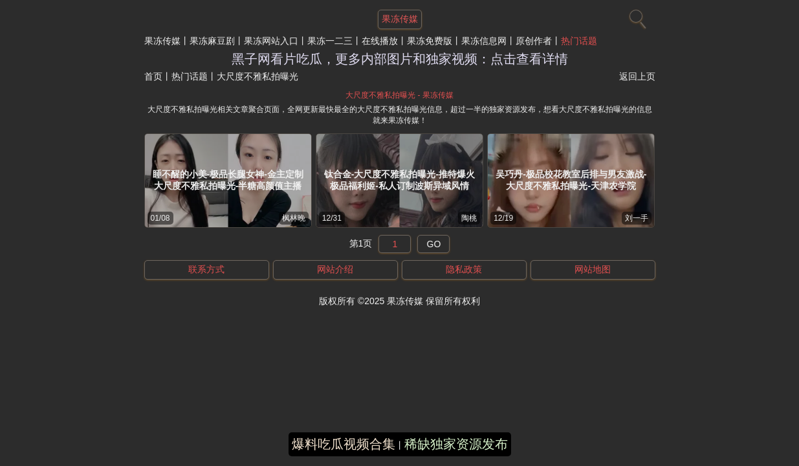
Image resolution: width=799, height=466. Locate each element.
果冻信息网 (484, 41)
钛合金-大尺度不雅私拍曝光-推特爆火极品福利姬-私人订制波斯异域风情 (399, 180)
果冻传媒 (162, 41)
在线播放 (380, 41)
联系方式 (206, 269)
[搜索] (635, 16)
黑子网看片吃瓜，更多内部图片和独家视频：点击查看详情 (400, 59)
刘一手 (636, 218)
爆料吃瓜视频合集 (343, 444)
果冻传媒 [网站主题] (400, 19)
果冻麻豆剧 (212, 41)
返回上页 (637, 76)
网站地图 (593, 269)
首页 (153, 76)
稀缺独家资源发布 (456, 444)
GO (434, 244)
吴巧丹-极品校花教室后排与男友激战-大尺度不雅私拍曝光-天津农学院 (571, 180)
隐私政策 (464, 269)
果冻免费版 (429, 41)
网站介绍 (335, 269)
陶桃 (469, 218)
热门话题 (579, 41)
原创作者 (534, 41)
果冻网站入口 (271, 41)
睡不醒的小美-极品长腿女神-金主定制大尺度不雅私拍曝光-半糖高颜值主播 (228, 180)
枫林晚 (293, 218)
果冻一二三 (330, 41)
